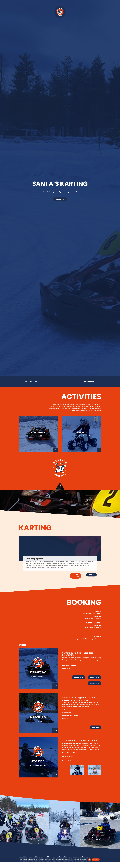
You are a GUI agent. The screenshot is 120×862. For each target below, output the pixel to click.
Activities (31, 381)
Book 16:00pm (94, 683)
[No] (118, 859)
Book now (95, 727)
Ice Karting (60, 199)
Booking (89, 381)
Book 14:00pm (94, 677)
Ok (89, 859)
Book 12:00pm (78, 677)
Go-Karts (77, 576)
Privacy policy (95, 859)
